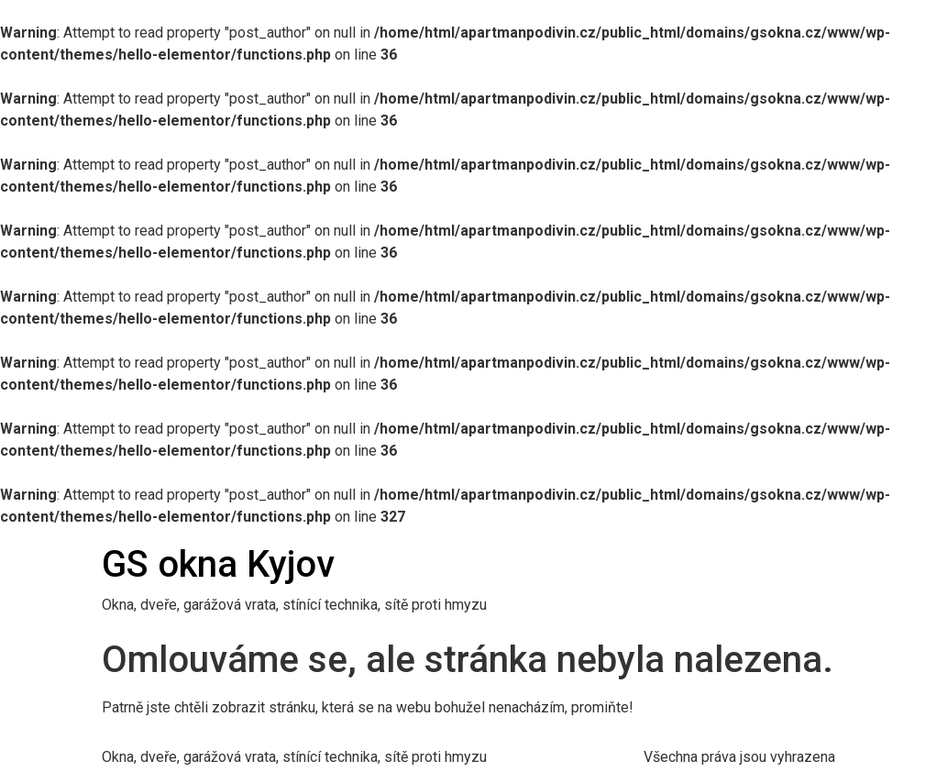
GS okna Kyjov (218, 564)
